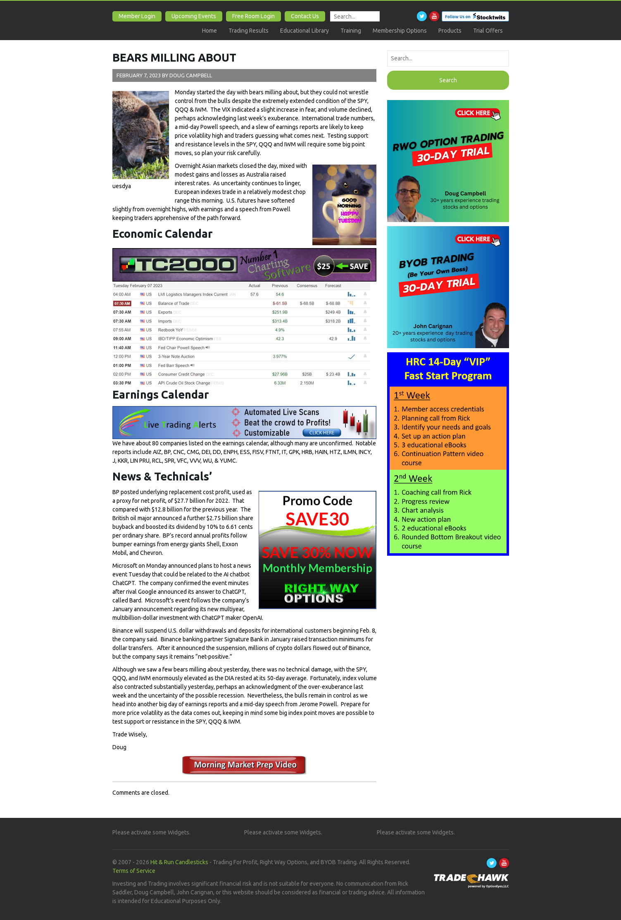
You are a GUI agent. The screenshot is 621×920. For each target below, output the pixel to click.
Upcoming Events (193, 16)
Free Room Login (253, 16)
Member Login (137, 16)
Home (209, 30)
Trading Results (248, 30)
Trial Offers (488, 30)
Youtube (434, 16)
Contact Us (305, 16)
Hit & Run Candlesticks (179, 862)
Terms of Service (133, 870)
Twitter (422, 16)
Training (350, 30)
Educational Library (304, 30)
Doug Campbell (190, 75)
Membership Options (400, 30)
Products (450, 30)
